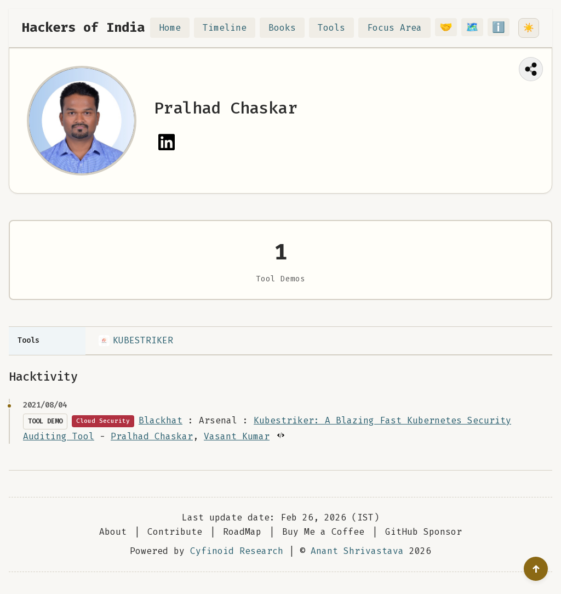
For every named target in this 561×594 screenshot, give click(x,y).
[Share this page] (531, 69)
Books (288, 27)
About (113, 532)
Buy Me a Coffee (323, 532)
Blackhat (160, 420)
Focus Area (401, 27)
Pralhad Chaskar (152, 436)
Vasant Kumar (237, 436)
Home (176, 27)
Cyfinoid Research (236, 551)
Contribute (174, 532)
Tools (338, 27)
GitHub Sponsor (423, 532)
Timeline (231, 27)
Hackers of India (83, 27)
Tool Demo (45, 421)
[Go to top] (536, 569)
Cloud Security (103, 421)
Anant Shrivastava (357, 551)
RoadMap (242, 532)
